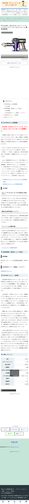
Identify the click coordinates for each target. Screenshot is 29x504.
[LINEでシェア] (10, 433)
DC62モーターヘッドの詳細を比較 (12, 184)
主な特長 (8, 106)
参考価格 (8, 110)
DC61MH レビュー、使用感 (11, 115)
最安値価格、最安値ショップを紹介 (13, 108)
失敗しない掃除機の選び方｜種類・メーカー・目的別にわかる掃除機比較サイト (7, 491)
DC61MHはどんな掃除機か (11, 104)
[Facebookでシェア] (14, 429)
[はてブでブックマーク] (23, 429)
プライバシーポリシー (21, 489)
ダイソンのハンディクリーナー (8, 390)
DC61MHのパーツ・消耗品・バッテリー (15, 112)
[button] (19, 433)
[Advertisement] (14, 82)
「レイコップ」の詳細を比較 (9, 247)
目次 (6, 101)
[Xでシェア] (5, 429)
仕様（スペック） (8, 117)
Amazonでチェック (6, 271)
